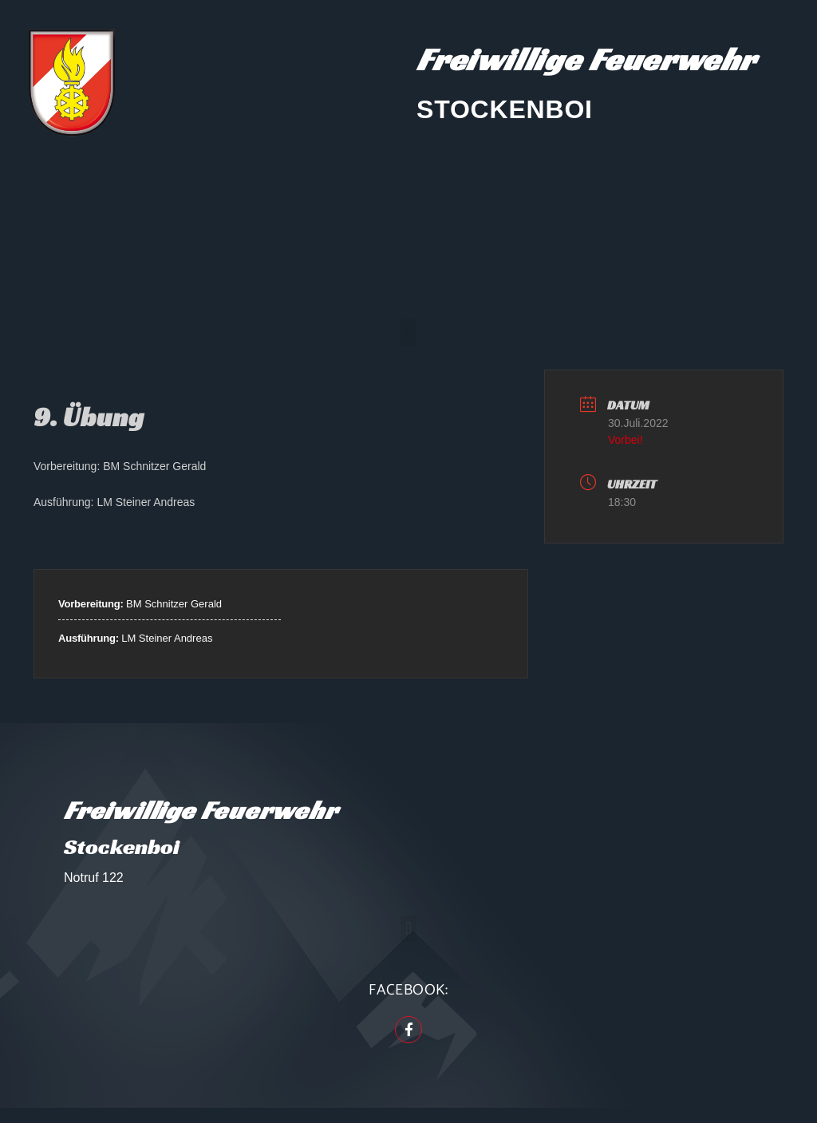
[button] (408, 332)
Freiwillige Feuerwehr (586, 59)
